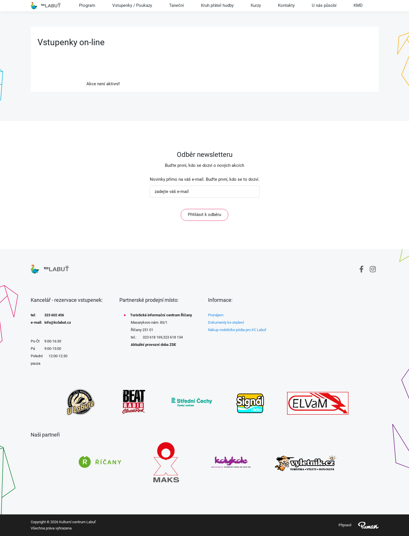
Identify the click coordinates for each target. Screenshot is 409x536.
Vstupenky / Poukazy (132, 5)
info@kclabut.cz (57, 322)
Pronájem (215, 315)
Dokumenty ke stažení (226, 322)
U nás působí (324, 5)
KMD (358, 5)
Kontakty (286, 5)
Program (87, 5)
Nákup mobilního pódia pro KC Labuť (237, 330)
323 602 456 (54, 315)
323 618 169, (153, 337)
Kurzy (256, 5)
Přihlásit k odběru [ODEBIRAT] (204, 214)
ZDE (172, 344)
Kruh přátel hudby (217, 5)
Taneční (176, 5)
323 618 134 (173, 337)
